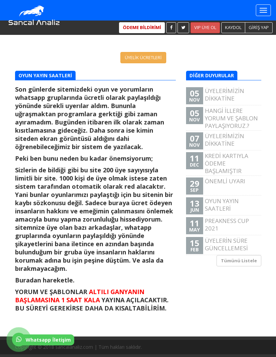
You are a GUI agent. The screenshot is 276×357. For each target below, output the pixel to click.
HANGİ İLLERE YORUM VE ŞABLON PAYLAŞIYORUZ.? (222, 118)
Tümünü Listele (239, 260)
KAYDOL (233, 27)
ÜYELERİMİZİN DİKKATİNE (223, 95)
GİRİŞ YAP (259, 27)
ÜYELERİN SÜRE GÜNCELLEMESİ (223, 245)
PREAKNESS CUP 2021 (223, 225)
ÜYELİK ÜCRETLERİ (143, 57)
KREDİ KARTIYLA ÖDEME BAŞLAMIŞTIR (217, 163)
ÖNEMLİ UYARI (223, 186)
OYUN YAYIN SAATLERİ (223, 205)
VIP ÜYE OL (205, 27)
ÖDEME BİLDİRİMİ (142, 27)
